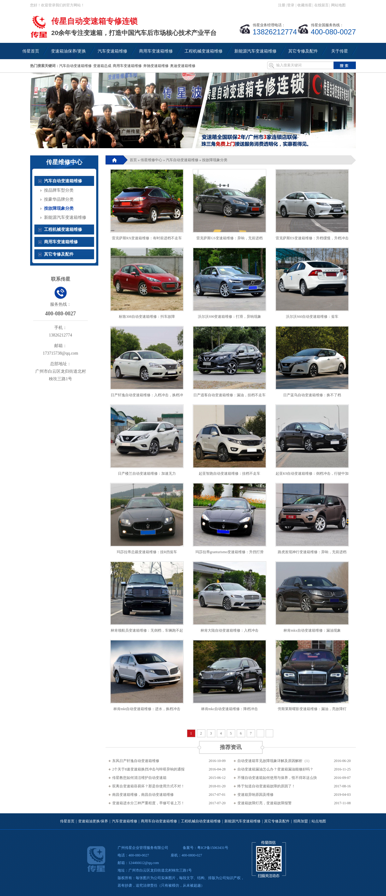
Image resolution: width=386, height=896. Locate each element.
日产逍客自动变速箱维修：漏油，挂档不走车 (229, 395)
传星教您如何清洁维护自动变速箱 (139, 778)
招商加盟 (300, 821)
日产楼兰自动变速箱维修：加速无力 (147, 473)
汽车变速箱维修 (124, 821)
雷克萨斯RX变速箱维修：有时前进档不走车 (147, 238)
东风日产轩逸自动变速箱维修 (135, 761)
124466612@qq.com (143, 863)
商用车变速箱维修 (127, 66)
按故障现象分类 (214, 160)
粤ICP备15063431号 (212, 848)
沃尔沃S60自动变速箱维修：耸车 (312, 316)
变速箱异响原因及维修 (255, 794)
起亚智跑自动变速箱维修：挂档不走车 (229, 473)
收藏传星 (304, 5)
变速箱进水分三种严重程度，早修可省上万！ (148, 803)
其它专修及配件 (59, 254)
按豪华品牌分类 (59, 199)
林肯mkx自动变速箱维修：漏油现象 (311, 630)
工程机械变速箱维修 (63, 229)
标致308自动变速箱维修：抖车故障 (147, 316)
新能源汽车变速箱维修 (65, 217)
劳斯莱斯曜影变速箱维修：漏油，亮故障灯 (312, 709)
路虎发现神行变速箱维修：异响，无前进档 (312, 552)
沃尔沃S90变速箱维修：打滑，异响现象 (229, 316)
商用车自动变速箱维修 (159, 821)
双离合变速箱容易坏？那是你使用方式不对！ (148, 786)
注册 (281, 5)
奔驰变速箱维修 (156, 66)
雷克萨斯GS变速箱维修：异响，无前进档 (229, 238)
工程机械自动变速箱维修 (201, 821)
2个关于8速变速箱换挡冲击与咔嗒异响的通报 (148, 769)
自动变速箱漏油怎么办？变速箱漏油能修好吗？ (275, 769)
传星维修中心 (151, 160)
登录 (290, 5)
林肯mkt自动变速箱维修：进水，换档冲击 (147, 709)
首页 (133, 160)
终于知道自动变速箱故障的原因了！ (266, 786)
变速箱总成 (102, 66)
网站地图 (338, 5)
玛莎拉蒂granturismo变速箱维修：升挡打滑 (229, 552)
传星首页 (67, 821)
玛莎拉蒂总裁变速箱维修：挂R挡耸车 (147, 552)
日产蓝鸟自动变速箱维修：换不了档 (312, 395)
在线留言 (321, 5)
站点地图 (319, 821)
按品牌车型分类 (59, 190)
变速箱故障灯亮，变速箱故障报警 (264, 803)
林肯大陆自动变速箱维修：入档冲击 (229, 630)
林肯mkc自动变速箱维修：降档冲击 (229, 709)
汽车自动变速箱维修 (75, 66)
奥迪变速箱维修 (182, 66)
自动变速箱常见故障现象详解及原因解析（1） (274, 761)
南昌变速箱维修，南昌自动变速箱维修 (143, 794)
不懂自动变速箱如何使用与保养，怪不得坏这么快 (277, 778)
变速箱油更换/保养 (93, 821)
